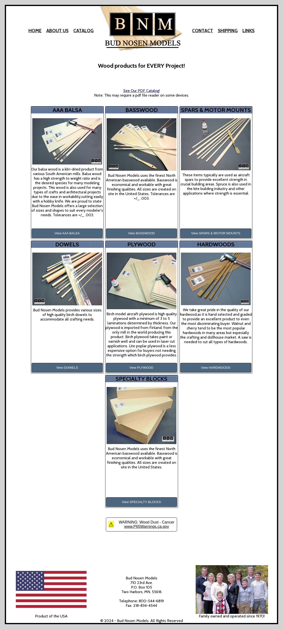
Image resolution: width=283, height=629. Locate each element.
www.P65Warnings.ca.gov (146, 526)
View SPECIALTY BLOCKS (141, 502)
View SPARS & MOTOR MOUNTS (215, 233)
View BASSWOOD (141, 233)
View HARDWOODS (215, 367)
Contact (202, 30)
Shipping (228, 30)
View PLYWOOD (141, 367)
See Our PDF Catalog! (141, 90)
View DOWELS (67, 367)
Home (34, 30)
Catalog (83, 30)
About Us (57, 30)
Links (248, 30)
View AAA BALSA (67, 233)
